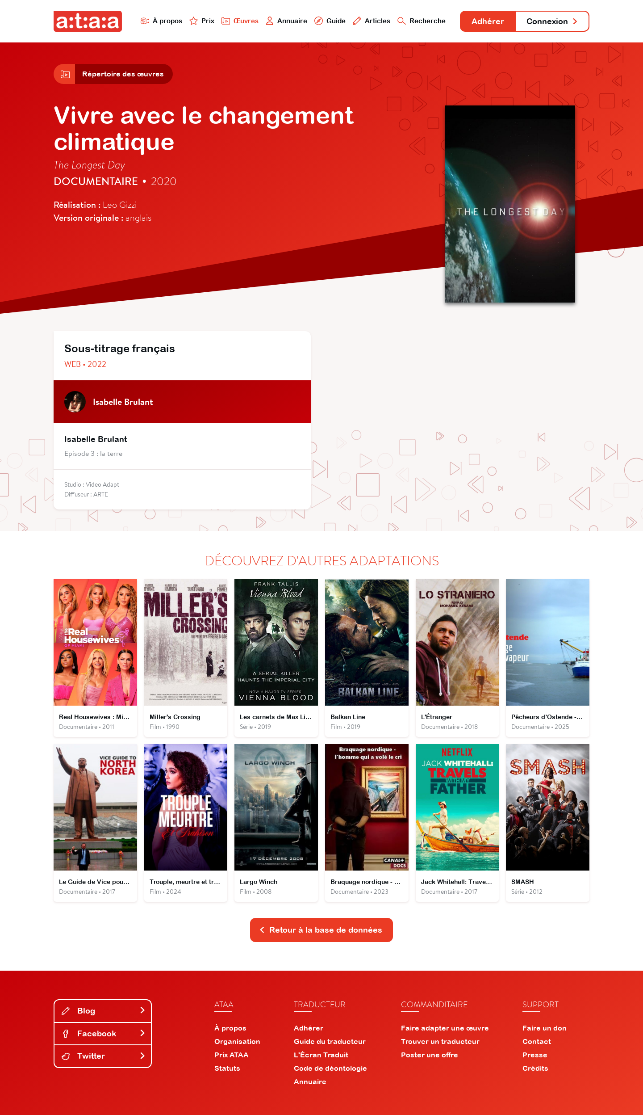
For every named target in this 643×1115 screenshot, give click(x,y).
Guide (330, 21)
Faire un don (544, 1028)
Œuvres (240, 21)
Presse (534, 1055)
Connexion (552, 21)
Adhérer (488, 21)
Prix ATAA (231, 1055)
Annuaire (287, 21)
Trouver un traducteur (440, 1041)
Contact (536, 1041)
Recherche (421, 21)
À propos (161, 21)
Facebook (104, 1033)
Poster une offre (429, 1055)
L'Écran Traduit (321, 1055)
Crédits (535, 1068)
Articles (371, 21)
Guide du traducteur (330, 1041)
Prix (201, 21)
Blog (104, 1010)
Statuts (227, 1068)
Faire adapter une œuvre (445, 1028)
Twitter (104, 1055)
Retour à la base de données (320, 929)
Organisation (237, 1041)
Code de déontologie (330, 1068)
